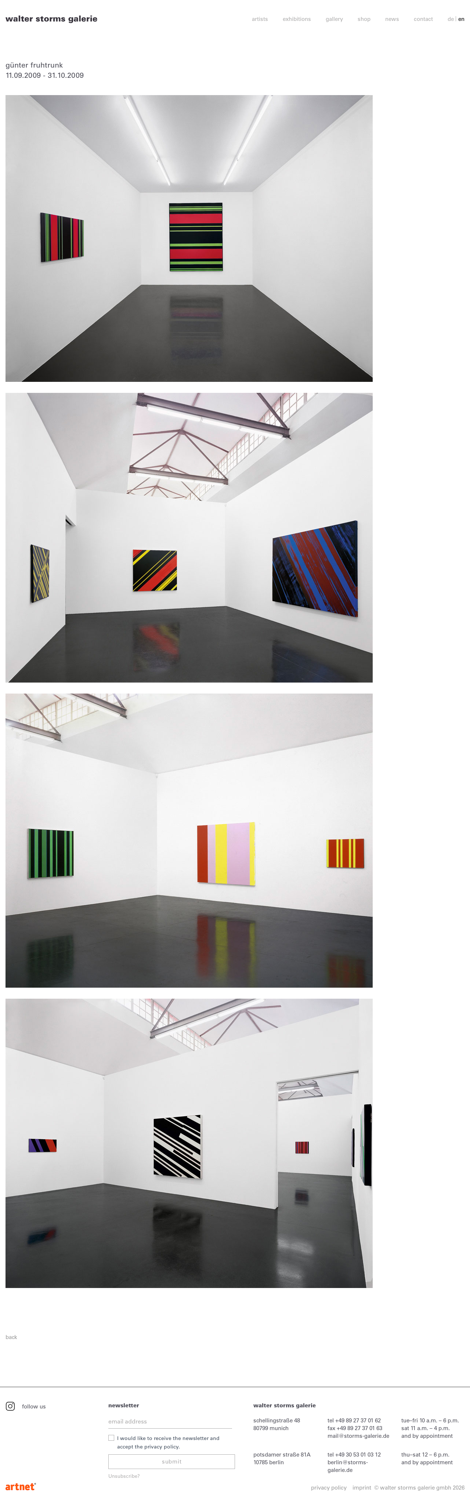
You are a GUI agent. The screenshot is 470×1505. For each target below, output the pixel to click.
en (461, 19)
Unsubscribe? (124, 1476)
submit (172, 1461)
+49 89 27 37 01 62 (358, 1420)
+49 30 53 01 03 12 (358, 1454)
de (451, 19)
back (11, 1337)
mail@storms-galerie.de (358, 1435)
